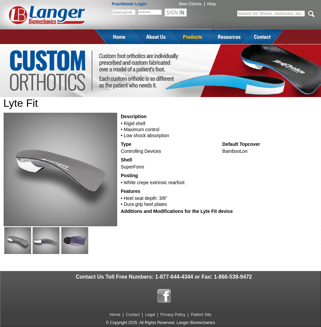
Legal (150, 314)
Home (115, 314)
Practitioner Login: (129, 4)
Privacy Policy (173, 314)
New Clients (190, 4)
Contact (132, 314)
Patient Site (201, 314)
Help (211, 4)
